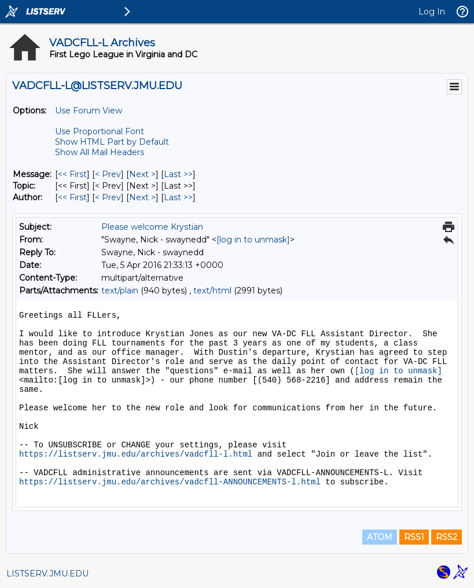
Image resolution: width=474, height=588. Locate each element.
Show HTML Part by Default (112, 142)
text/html (212, 290)
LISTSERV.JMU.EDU (47, 573)
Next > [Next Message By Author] (142, 197)
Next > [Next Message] (142, 174)
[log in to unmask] (253, 239)
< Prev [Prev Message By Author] (108, 197)
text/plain (119, 290)
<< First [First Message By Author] (72, 197)
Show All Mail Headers (99, 152)
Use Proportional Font (99, 131)
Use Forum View (88, 110)
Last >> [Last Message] (178, 174)
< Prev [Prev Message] (108, 174)
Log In (431, 11)
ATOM (379, 537)
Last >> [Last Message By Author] (178, 197)
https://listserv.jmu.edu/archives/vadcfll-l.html (135, 454)
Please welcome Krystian (152, 227)
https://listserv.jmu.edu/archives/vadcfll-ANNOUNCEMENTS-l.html (170, 482)
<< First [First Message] (72, 174)
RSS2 (446, 537)
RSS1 (414, 537)
